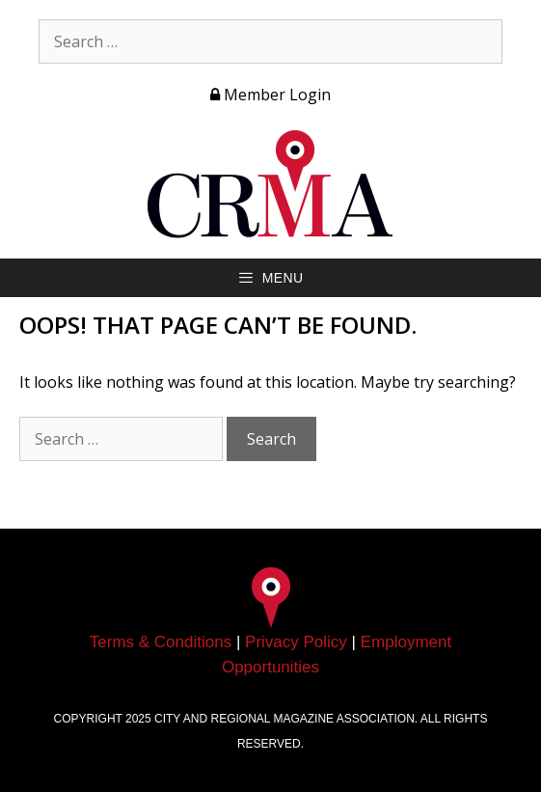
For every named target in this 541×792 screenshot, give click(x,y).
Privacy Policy (296, 642)
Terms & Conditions (160, 642)
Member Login (270, 94)
